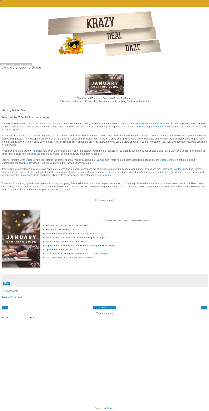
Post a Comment (11, 297)
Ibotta (186, 169)
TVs (97, 160)
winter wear (130, 138)
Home (104, 308)
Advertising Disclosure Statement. (132, 101)
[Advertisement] (104, 341)
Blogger (110, 408)
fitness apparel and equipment (154, 126)
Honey (164, 169)
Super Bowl (32, 160)
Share (6, 283)
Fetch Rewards (103, 175)
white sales (106, 135)
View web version (104, 313)
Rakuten (177, 169)
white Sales (45, 135)
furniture (37, 151)
